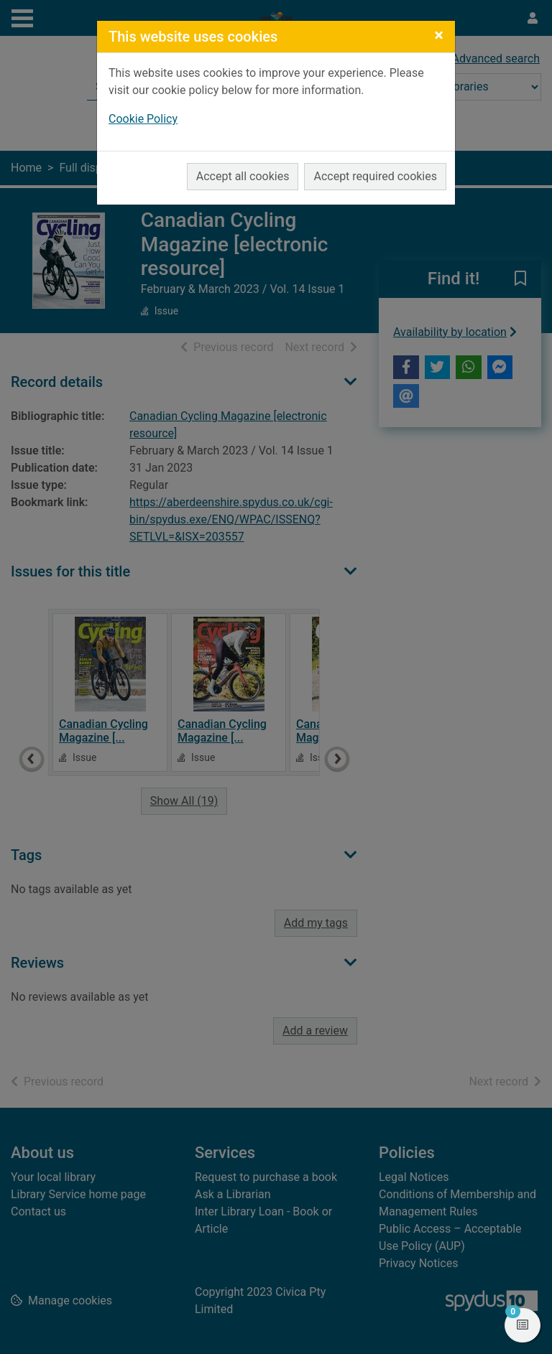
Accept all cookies (243, 176)
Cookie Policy (143, 119)
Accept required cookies (375, 176)
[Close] (439, 35)
